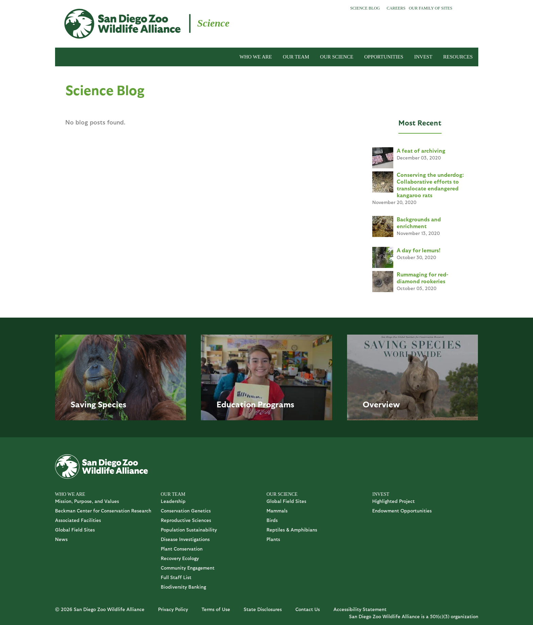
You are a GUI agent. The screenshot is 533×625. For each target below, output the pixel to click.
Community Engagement (187, 568)
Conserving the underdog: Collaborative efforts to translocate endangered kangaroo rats (430, 184)
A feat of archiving (421, 150)
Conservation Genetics (186, 510)
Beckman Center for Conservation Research (103, 510)
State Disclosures (263, 609)
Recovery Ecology (180, 558)
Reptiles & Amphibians (291, 530)
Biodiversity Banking (183, 587)
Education (236, 404)
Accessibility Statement (359, 609)
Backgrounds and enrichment (419, 222)
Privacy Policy (173, 609)
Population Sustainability (189, 530)
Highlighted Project (393, 501)
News (61, 539)
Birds (272, 520)
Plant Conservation (182, 549)
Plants (273, 539)
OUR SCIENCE (337, 57)
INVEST (423, 57)
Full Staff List (176, 577)
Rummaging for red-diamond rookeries (422, 277)
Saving (83, 404)
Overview (381, 404)
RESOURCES (458, 57)
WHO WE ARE (255, 57)
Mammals (277, 510)
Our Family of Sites (430, 8)
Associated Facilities (78, 520)
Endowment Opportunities (402, 510)
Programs (276, 404)
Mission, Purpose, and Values (87, 501)
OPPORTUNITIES (383, 57)
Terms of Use (216, 609)
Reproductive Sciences (186, 520)
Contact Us (307, 609)
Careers (396, 8)
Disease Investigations (185, 539)
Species (112, 404)
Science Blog (365, 8)
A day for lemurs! (419, 250)
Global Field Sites (75, 530)
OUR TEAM (296, 57)
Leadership (173, 501)
